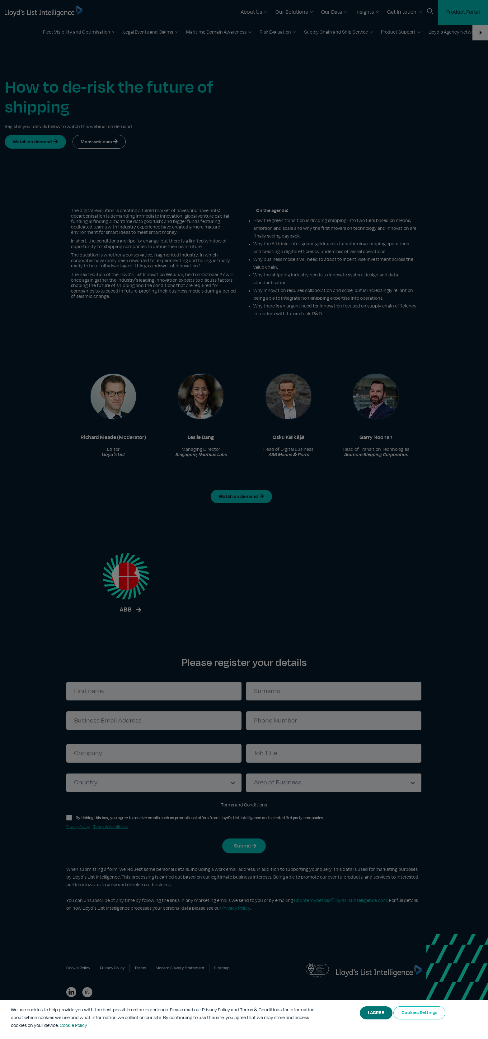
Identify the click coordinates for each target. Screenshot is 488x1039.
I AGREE (376, 1013)
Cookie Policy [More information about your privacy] (73, 1025)
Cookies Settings (419, 1013)
